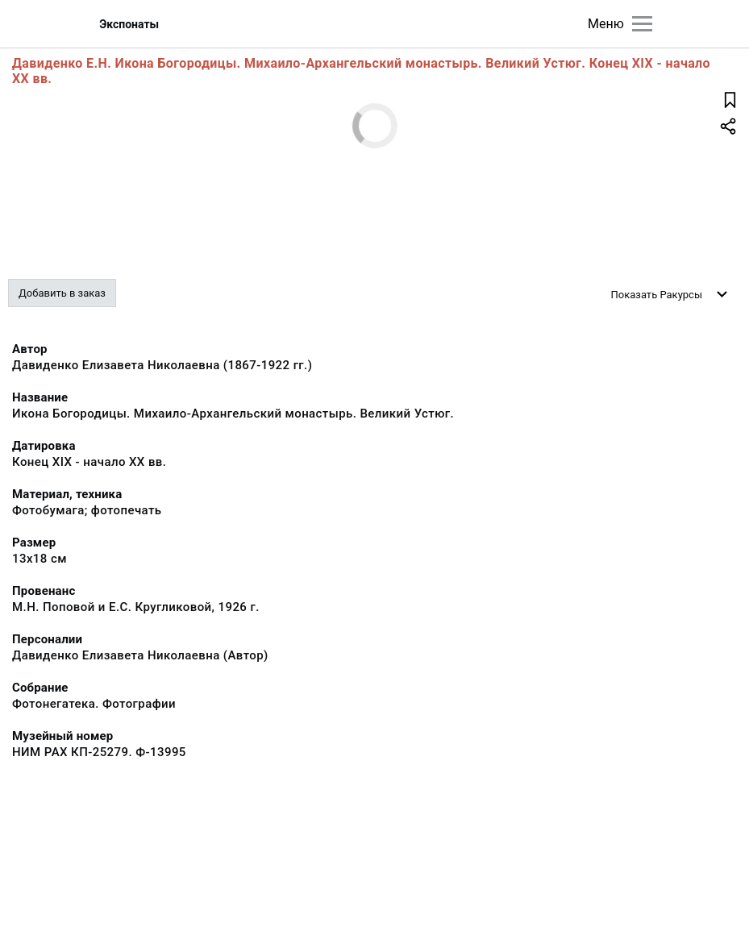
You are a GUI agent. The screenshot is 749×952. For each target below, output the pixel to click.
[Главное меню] (642, 23)
